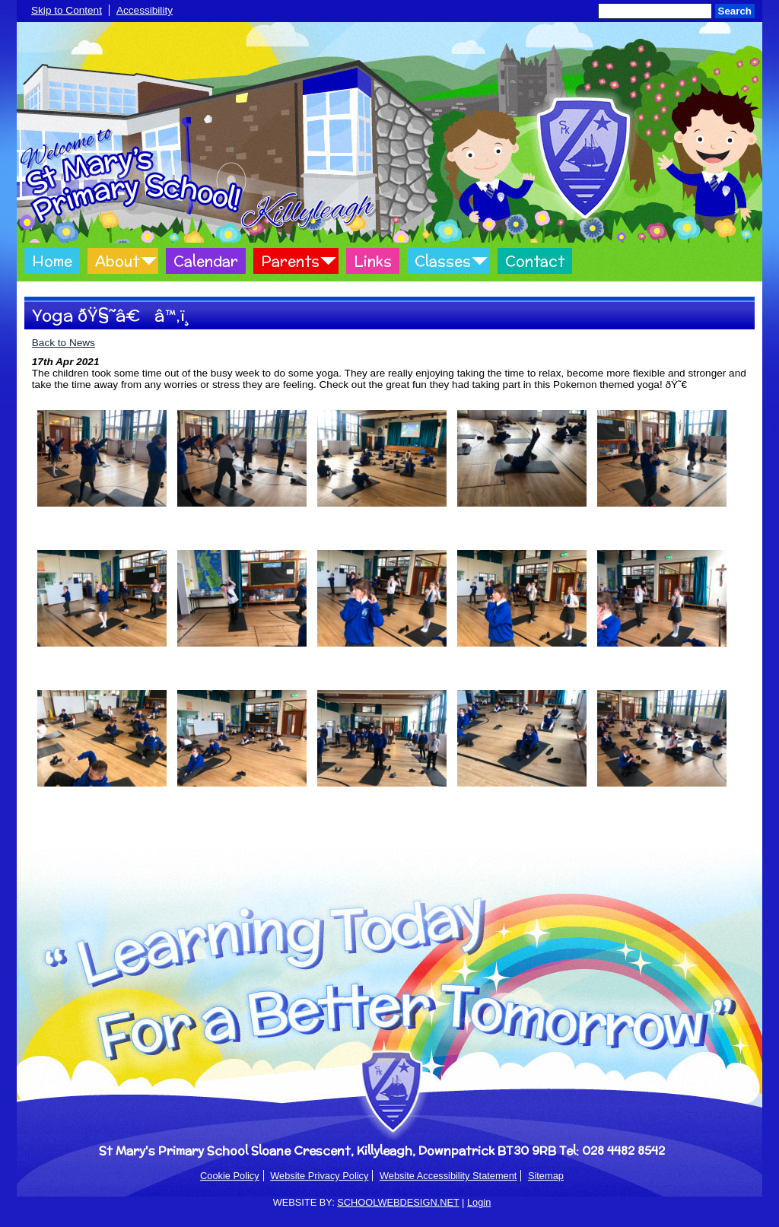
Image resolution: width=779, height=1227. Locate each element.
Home (52, 261)
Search (735, 11)
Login (479, 1202)
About (117, 261)
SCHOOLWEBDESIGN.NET (398, 1202)
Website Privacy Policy (319, 1175)
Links (373, 261)
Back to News (63, 342)
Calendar (205, 261)
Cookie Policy (229, 1175)
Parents (290, 261)
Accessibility (144, 10)
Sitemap (546, 1175)
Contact (534, 261)
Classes (443, 261)
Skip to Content (66, 10)
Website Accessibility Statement (448, 1175)
